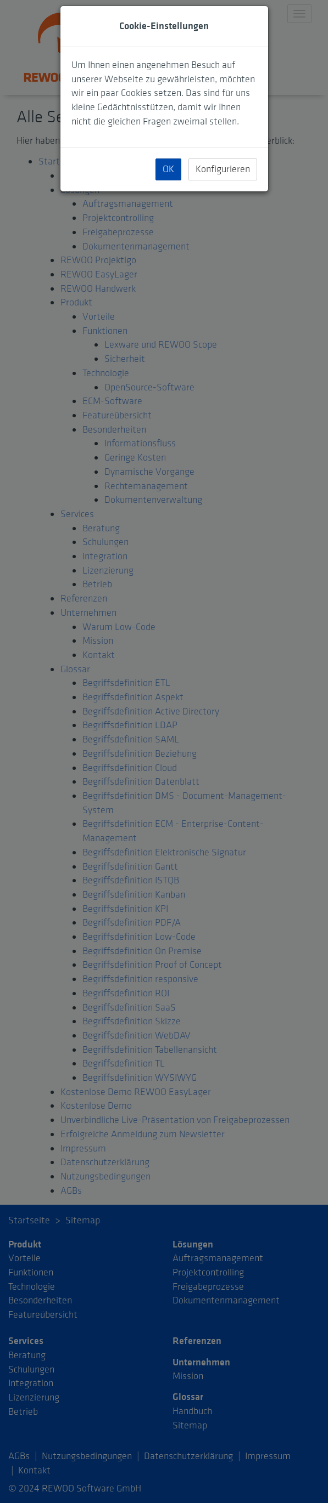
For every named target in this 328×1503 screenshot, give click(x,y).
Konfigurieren (223, 169)
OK (168, 169)
